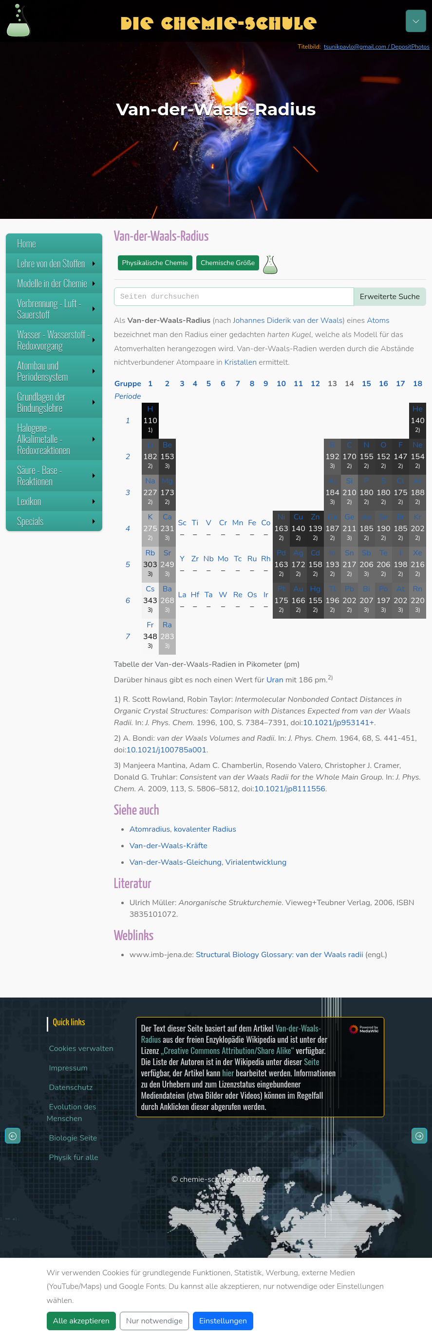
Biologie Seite (73, 1138)
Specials (57, 521)
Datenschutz (71, 1087)
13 (332, 383)
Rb (150, 553)
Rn (418, 589)
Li (150, 445)
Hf (195, 594)
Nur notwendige (154, 1321)
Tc (238, 558)
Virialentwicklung (256, 862)
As (366, 517)
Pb (349, 589)
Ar (417, 481)
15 (366, 383)
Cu (298, 517)
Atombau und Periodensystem (57, 371)
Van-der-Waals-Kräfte (168, 845)
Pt (281, 589)
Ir (265, 594)
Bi (366, 589)
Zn (315, 517)
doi (295, 722)
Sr (167, 553)
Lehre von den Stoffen (57, 263)
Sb (366, 553)
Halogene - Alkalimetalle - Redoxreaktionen (57, 438)
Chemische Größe (228, 263)
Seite (311, 1061)
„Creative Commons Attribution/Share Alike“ (227, 1050)
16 (383, 383)
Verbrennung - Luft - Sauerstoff (57, 308)
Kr (418, 517)
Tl (332, 589)
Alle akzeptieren (81, 1321)
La (182, 594)
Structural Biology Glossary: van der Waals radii (279, 954)
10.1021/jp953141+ (338, 722)
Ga (332, 517)
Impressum (68, 1068)
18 (417, 383)
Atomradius (150, 829)
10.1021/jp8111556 (289, 789)
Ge (349, 517)
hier (228, 1073)
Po (383, 589)
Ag (298, 553)
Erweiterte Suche (390, 296)
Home (26, 243)
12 (315, 383)
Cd (315, 553)
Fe (252, 522)
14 (349, 383)
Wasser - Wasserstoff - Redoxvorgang (57, 340)
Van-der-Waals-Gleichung (176, 862)
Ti (194, 522)
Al (332, 481)
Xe (417, 553)
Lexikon (57, 501)
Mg (167, 481)
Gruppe (127, 383)
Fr (150, 625)
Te (383, 553)
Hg (315, 589)
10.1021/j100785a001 (166, 750)
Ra (167, 625)
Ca (167, 517)
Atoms (378, 320)
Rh (266, 558)
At (400, 589)
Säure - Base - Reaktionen (57, 475)
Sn (349, 553)
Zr (195, 558)
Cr (223, 522)
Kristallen (241, 362)
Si (349, 481)
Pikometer (264, 664)
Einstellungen (223, 1321)
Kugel (301, 334)
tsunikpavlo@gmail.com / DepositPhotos (377, 47)
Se (383, 517)
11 (298, 383)
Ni (281, 517)
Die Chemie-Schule (218, 20)
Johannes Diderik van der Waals (288, 320)
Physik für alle (73, 1157)
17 (400, 383)
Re (238, 594)
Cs (150, 589)
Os (252, 594)
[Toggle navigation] (416, 21)
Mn (238, 522)
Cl (401, 481)
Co (265, 522)
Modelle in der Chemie (57, 283)
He (418, 409)
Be (167, 445)
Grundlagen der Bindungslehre (57, 402)
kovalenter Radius (205, 829)
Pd (281, 553)
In (332, 553)
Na (150, 481)
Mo (223, 558)
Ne (417, 445)
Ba (167, 589)
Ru (252, 558)
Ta (209, 594)
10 (281, 383)
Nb (209, 558)
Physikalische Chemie (155, 263)
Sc (182, 522)
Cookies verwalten (81, 1048)
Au (298, 589)
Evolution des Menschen (71, 1113)
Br (400, 517)
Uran (274, 680)
